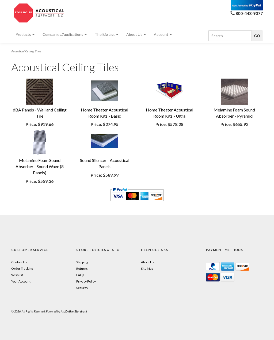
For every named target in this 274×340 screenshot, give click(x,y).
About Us (136, 34)
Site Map (147, 268)
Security (82, 288)
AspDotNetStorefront (74, 311)
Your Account (21, 281)
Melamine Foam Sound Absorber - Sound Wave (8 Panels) (40, 166)
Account (163, 34)
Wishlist (17, 275)
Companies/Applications (65, 34)
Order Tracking (22, 268)
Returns (82, 268)
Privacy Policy (86, 281)
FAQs (80, 275)
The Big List (106, 34)
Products (25, 34)
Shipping (82, 262)
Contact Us (19, 262)
